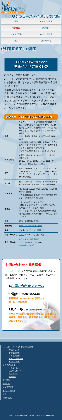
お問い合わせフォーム (27, 285)
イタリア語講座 (46, 21)
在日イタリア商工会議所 (29, 239)
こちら (21, 235)
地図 (16, 41)
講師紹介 (46, 28)
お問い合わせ (45, 41)
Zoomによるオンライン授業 (30, 226)
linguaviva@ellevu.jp (35, 310)
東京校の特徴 (14, 353)
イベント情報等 (46, 34)
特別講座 (6, 380)
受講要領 (12, 377)
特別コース (13, 374)
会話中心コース (15, 371)
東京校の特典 (14, 361)
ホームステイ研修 (16, 359)
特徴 (16, 21)
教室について (14, 350)
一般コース (13, 368)
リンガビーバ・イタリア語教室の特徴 (18, 347)
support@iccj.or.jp (26, 245)
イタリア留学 (16, 34)
